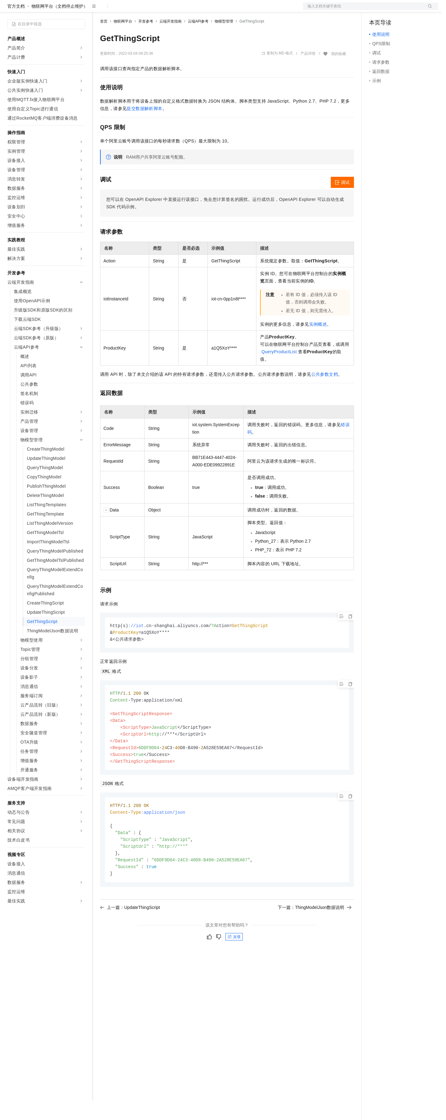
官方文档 (16, 25)
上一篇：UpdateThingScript (130, 934)
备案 (376, 10)
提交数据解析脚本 (144, 128)
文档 (363, 10)
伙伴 (167, 9)
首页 (103, 41)
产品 (80, 9)
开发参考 (145, 41)
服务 (182, 9)
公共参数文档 (324, 394)
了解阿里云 (203, 9)
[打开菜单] (10, 10)
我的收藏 (338, 73)
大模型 (63, 9)
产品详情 (308, 73)
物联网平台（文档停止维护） (60, 25)
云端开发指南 (170, 41)
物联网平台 (123, 41)
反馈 (234, 964)
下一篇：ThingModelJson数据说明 (314, 934)
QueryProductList (279, 371)
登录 (428, 10)
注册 (405, 10)
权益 (118, 9)
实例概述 (318, 344)
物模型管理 (224, 41)
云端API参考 (198, 41)
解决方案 (99, 9)
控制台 (390, 10)
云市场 (150, 9)
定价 (133, 9)
